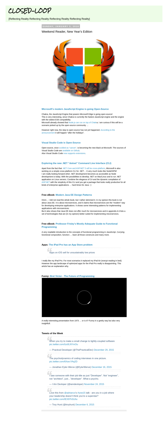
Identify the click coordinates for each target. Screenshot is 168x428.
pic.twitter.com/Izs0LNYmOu (63, 344)
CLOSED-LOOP (29, 11)
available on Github (70, 150)
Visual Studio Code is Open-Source (61, 142)
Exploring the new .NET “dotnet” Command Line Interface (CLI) (76, 163)
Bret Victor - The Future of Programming (72, 276)
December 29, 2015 (104, 350)
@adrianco (69, 392)
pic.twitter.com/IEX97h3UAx (63, 399)
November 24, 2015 (94, 384)
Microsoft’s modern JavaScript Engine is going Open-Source (75, 109)
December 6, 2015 (84, 404)
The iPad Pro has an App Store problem (70, 244)
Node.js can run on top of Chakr (83, 122)
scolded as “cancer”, (68, 148)
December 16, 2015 (102, 367)
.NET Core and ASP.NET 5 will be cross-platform (83, 168)
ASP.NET (46, 182)
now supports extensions (74, 153)
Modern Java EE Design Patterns (74, 195)
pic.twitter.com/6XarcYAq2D (63, 361)
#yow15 (82, 392)
